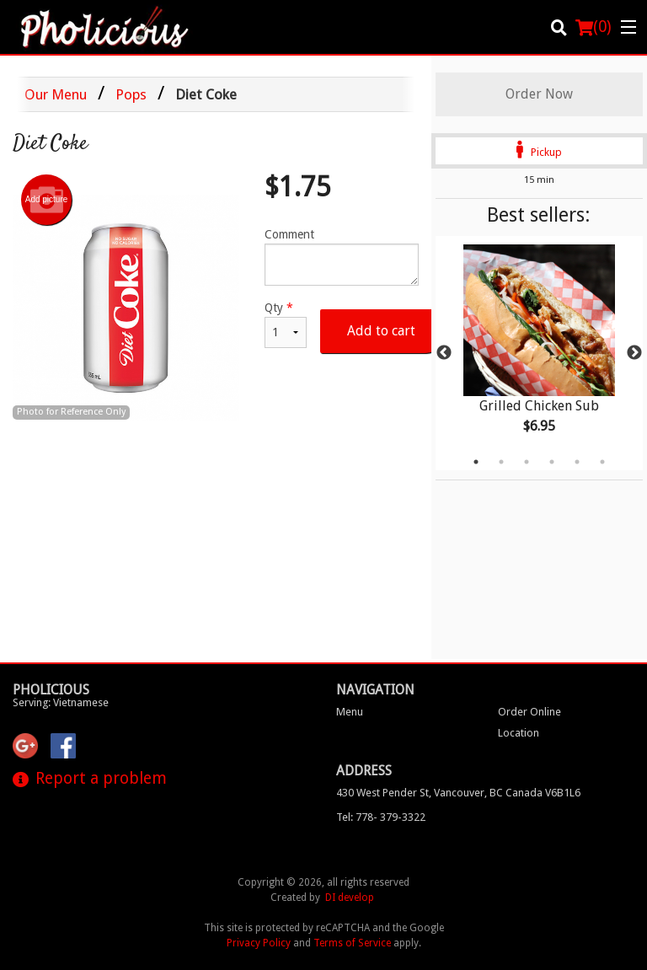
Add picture (46, 199)
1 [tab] (476, 461)
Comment (342, 257)
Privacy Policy (259, 943)
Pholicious (51, 690)
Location (518, 732)
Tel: (380, 817)
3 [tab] (526, 461)
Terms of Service (352, 943)
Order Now (539, 94)
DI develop (349, 897)
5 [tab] (577, 461)
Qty (286, 324)
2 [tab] (501, 461)
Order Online (529, 711)
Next (634, 353)
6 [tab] (602, 461)
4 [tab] (551, 461)
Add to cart (381, 331)
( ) (593, 27)
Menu (349, 711)
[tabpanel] (539, 353)
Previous (444, 353)
